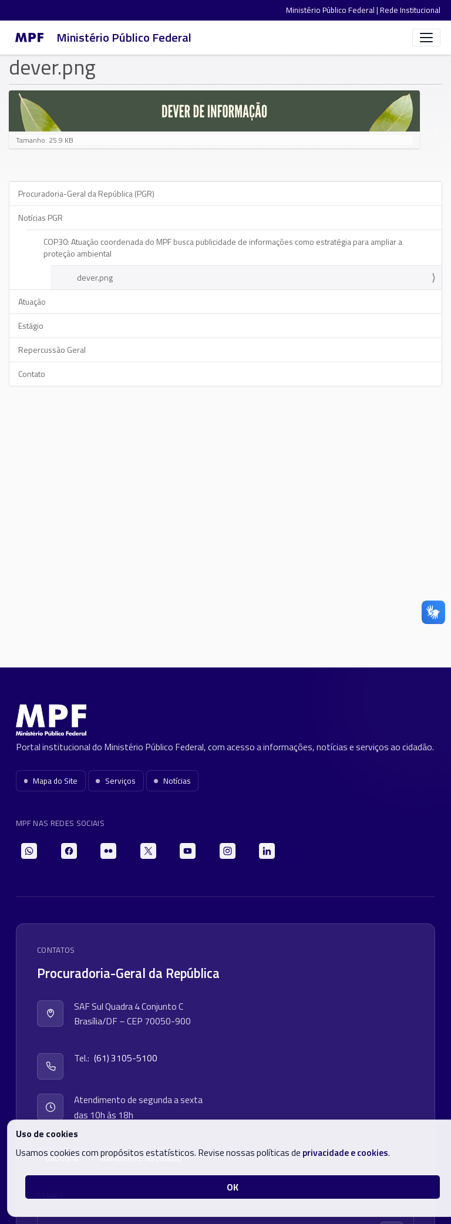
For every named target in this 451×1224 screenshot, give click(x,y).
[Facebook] (69, 851)
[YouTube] (187, 851)
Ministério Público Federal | (333, 10)
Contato (31, 373)
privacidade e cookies (345, 1152)
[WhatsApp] (29, 851)
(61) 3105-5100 (125, 1058)
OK (232, 1187)
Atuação (32, 301)
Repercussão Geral (52, 349)
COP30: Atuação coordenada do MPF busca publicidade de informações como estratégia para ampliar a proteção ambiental (222, 247)
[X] (148, 851)
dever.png (95, 277)
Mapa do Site (51, 781)
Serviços (116, 781)
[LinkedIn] (267, 851)
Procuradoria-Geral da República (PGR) (86, 193)
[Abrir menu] (426, 37)
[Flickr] (108, 851)
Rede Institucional (410, 10)
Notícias (172, 781)
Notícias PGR (40, 217)
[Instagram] (227, 851)
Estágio (30, 325)
